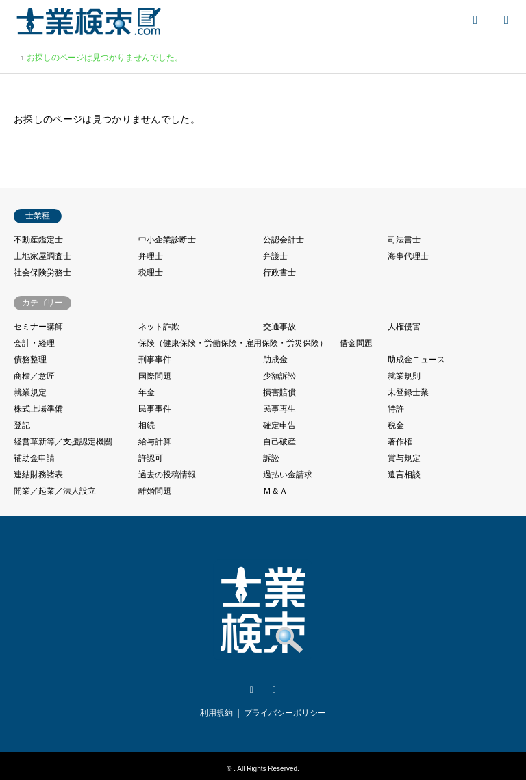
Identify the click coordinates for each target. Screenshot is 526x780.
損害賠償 (279, 392)
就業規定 (30, 392)
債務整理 (30, 359)
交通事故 (279, 326)
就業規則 (404, 376)
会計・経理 (34, 343)
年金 (146, 392)
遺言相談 (404, 474)
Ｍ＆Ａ (275, 491)
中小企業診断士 (167, 239)
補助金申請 (34, 458)
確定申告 (279, 425)
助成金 (275, 359)
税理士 (150, 272)
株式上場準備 (38, 409)
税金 (396, 425)
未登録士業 (408, 392)
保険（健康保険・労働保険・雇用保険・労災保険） (232, 343)
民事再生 (279, 409)
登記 (22, 425)
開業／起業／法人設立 (55, 491)
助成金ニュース (416, 359)
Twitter (251, 690)
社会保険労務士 (42, 272)
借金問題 (356, 343)
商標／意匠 (34, 376)
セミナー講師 (38, 326)
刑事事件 (154, 359)
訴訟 (271, 458)
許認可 (150, 458)
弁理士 (150, 256)
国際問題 (154, 376)
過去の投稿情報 (167, 474)
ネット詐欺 (158, 326)
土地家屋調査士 (42, 256)
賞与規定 (404, 458)
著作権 (400, 441)
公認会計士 (283, 239)
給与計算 (154, 441)
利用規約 (216, 713)
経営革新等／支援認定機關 (63, 441)
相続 (146, 425)
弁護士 (275, 256)
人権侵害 (404, 326)
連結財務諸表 (38, 474)
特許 (396, 409)
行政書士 (279, 272)
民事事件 (154, 409)
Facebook (274, 690)
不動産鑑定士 (38, 239)
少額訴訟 (279, 376)
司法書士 (404, 239)
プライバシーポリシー (285, 713)
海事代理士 (408, 256)
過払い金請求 (287, 474)
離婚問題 (154, 491)
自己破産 (279, 441)
